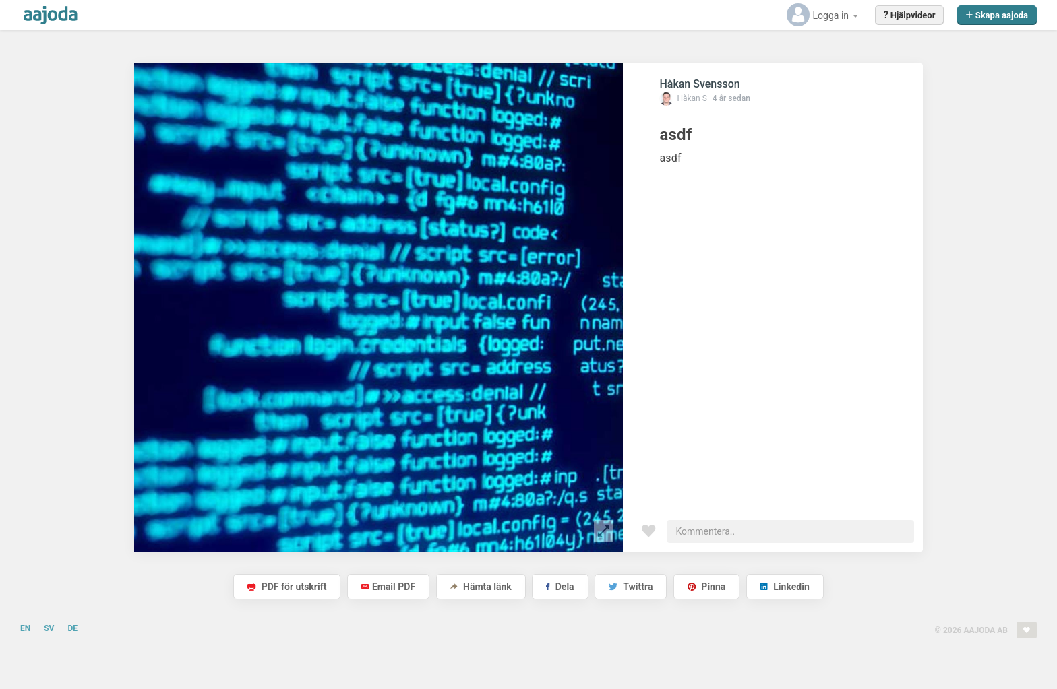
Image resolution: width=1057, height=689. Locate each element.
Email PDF (388, 586)
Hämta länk (481, 586)
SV (49, 628)
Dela (560, 586)
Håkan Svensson (699, 83)
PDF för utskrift (286, 586)
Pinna (706, 586)
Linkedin (785, 586)
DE (72, 628)
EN (25, 628)
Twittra (631, 586)
